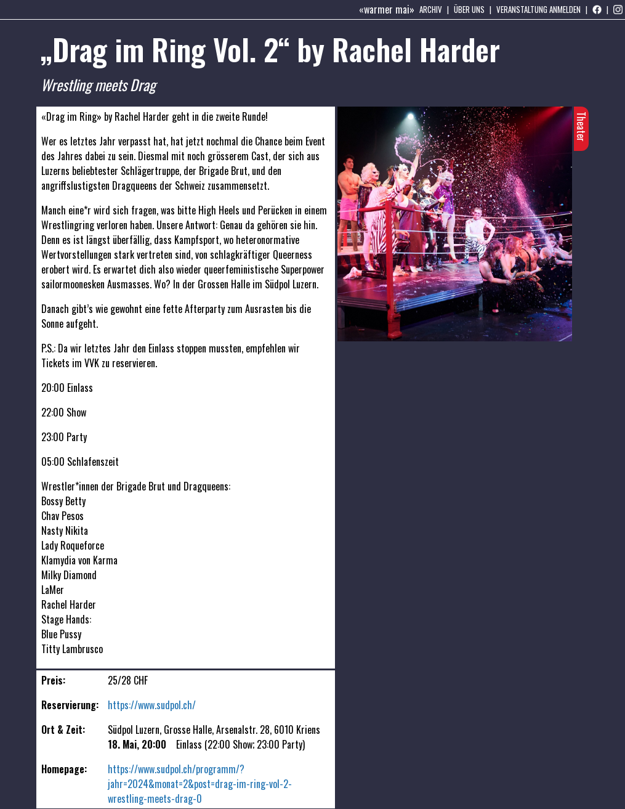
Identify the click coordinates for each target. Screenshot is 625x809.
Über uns (469, 9)
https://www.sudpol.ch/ (152, 704)
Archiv (430, 9)
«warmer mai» (386, 9)
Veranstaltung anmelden (538, 9)
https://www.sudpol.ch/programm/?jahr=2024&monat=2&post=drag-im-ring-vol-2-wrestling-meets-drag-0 (200, 784)
